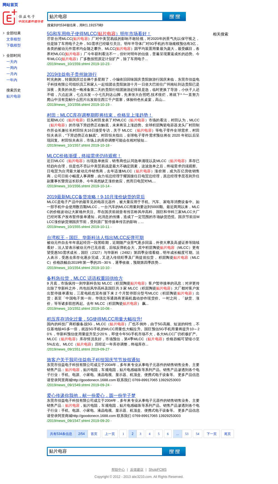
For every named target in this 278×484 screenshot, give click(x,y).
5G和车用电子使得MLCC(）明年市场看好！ (99, 33)
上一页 (110, 434)
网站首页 (10, 4)
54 (197, 434)
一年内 (11, 80)
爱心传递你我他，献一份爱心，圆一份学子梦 (91, 395)
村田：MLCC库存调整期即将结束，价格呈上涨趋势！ (100, 115)
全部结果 (13, 33)
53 (186, 434)
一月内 (11, 74)
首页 (94, 434)
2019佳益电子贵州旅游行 (72, 74)
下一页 (212, 434)
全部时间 (13, 55)
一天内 (11, 62)
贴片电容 (13, 96)
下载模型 (13, 45)
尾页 (227, 434)
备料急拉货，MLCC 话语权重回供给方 (85, 278)
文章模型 (13, 39)
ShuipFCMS (158, 470)
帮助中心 (118, 470)
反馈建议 (136, 470)
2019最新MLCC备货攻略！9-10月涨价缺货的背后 (96, 196)
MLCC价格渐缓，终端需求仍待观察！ (84, 155)
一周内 (11, 68)
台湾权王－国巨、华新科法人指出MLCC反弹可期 (95, 237)
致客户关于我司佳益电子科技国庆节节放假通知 (93, 359)
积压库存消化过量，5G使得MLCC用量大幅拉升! (94, 319)
